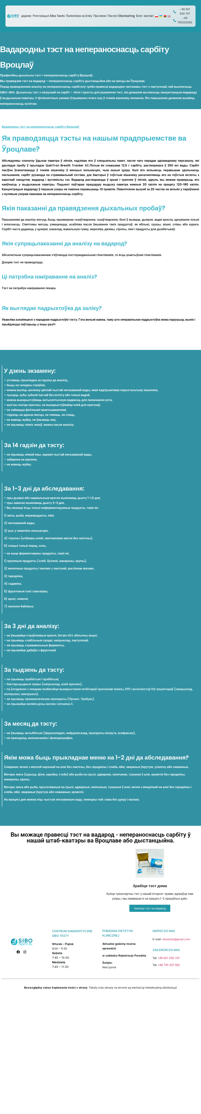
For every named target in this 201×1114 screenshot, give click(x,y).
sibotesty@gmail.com (176, 939)
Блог (139, 16)
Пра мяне (99, 16)
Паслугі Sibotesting (121, 16)
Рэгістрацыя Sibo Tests (49, 16)
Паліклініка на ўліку (79, 16)
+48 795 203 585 (169, 965)
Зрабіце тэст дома (150, 885)
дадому (26, 16)
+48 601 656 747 (169, 958)
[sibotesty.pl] (51, 881)
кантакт (149, 16)
